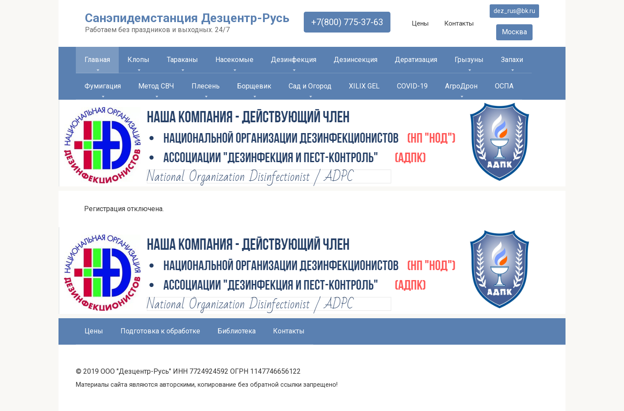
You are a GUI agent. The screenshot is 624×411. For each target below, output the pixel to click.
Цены (420, 23)
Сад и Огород (310, 86)
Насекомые (234, 59)
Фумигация (102, 86)
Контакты (459, 23)
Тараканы (182, 59)
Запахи (512, 59)
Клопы (138, 59)
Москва (514, 32)
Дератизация (416, 59)
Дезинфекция (293, 59)
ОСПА (504, 86)
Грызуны (469, 59)
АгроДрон (461, 86)
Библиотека (237, 331)
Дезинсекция (355, 59)
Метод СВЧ (156, 86)
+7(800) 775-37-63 (347, 22)
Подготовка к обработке (160, 331)
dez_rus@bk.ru (514, 10)
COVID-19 (412, 86)
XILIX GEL (364, 86)
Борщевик (254, 86)
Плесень (206, 86)
